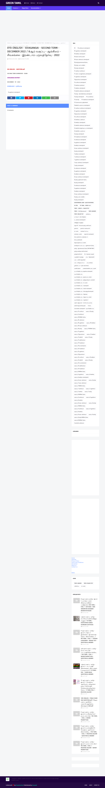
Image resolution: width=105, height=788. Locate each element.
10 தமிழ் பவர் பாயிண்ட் (79, 65)
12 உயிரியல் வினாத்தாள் (80, 116)
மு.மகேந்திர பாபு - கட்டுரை (80, 282)
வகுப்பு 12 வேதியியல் (79, 348)
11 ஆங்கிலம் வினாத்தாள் (80, 76)
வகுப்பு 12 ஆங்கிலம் (79, 351)
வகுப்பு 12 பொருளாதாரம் (80, 363)
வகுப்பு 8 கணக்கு (78, 400)
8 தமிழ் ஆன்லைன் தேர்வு (80, 179)
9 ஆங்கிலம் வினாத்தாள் (80, 188)
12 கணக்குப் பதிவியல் (79, 119)
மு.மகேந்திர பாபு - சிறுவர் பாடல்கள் (82, 297)
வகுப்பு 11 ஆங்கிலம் (79, 331)
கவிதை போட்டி (84, 231)
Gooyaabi (34, 785)
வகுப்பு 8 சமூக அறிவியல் (80, 403)
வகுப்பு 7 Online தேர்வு (79, 385)
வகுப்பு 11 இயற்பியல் (79, 334)
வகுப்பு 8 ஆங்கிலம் (91, 397)
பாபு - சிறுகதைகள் (90, 257)
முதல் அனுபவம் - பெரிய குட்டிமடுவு (83, 302)
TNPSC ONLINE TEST (78, 214)
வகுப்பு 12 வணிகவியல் (79, 365)
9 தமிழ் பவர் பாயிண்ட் (79, 197)
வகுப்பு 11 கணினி (78, 337)
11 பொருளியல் (89, 96)
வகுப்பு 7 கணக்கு (78, 391)
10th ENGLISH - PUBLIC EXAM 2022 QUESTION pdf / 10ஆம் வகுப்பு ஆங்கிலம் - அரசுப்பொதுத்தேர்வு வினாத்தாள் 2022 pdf (89, 702)
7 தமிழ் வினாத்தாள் (78, 165)
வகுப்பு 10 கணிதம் (90, 322)
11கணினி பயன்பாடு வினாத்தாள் (82, 105)
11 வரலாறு (76, 99)
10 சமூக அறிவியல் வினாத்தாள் (81, 59)
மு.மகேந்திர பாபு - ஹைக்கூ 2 (81, 300)
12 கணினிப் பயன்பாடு (79, 131)
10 (74, 48)
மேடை (89, 305)
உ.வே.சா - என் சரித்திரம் (80, 217)
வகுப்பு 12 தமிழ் (89, 311)
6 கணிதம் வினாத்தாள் (79, 145)
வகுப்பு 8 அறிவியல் (79, 397)
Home (26, 3)
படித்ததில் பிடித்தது (78, 257)
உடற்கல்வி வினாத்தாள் (79, 219)
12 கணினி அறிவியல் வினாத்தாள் (82, 125)
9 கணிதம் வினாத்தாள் (79, 191)
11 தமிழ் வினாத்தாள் (79, 96)
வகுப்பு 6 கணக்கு (90, 374)
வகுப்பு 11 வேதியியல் (79, 343)
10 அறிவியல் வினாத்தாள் (84, 48)
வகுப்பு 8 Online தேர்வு (79, 394)
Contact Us (96, 785)
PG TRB (76, 205)
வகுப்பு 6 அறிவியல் (79, 314)
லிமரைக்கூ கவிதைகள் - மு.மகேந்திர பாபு (84, 308)
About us (74, 565)
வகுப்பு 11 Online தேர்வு (89, 328)
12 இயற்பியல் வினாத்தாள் (80, 114)
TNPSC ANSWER (92, 211)
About (33, 3)
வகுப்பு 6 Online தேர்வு (79, 371)
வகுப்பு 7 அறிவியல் (79, 388)
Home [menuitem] (8, 8)
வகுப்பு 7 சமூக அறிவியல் (80, 383)
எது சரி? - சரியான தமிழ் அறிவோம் (82, 225)
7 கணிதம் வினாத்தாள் (79, 154)
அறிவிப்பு (88, 214)
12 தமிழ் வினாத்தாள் (79, 134)
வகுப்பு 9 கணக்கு (78, 411)
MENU (73, 573)
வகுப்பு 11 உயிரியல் (79, 311)
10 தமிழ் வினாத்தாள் (79, 68)
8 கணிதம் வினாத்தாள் (79, 174)
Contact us (74, 567)
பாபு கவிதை (90, 262)
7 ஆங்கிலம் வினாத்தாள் (80, 159)
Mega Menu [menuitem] (25, 8)
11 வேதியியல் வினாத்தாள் (87, 99)
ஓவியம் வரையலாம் (85, 228)
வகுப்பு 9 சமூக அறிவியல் (80, 414)
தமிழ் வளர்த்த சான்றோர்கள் (81, 251)
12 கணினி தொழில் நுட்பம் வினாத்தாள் (83, 128)
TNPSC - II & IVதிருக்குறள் (80, 211)
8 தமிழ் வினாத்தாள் (79, 182)
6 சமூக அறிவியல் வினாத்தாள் (81, 148)
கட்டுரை (76, 231)
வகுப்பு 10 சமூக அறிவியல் (80, 325)
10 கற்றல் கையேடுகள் (79, 56)
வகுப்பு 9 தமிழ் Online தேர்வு (81, 417)
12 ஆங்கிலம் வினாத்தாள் (80, 111)
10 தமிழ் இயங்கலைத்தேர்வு (80, 62)
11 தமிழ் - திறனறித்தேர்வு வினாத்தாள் (83, 93)
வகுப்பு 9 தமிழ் (92, 414)
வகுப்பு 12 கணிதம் (90, 357)
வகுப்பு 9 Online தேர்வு (79, 405)
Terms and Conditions (78, 562)
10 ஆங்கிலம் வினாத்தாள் (80, 51)
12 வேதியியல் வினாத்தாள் (80, 136)
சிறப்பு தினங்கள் (78, 239)
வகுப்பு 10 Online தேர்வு (80, 317)
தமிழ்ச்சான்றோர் (78, 254)
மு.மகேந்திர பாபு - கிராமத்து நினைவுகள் (83, 291)
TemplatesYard (19, 785)
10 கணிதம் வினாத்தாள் (79, 53)
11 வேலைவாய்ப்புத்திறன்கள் (81, 102)
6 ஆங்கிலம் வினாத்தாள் (80, 142)
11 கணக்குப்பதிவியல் (79, 85)
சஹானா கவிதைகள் (89, 234)
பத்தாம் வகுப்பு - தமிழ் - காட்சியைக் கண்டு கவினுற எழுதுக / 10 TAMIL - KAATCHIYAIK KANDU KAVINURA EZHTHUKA (89, 620)
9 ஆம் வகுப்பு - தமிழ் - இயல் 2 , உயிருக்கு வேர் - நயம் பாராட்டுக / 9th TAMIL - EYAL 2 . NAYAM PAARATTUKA (89, 716)
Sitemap (74, 559)
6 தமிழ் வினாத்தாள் (79, 151)
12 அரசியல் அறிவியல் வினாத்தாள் (82, 108)
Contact (40, 3)
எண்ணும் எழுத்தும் (78, 222)
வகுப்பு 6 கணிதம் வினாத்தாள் (81, 377)
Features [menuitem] (15, 8)
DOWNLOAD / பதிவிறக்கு (14, 86)
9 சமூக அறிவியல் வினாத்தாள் (81, 194)
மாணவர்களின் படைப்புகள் (89, 268)
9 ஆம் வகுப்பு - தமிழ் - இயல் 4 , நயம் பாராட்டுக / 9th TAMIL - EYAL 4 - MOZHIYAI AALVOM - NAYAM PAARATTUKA (89, 745)
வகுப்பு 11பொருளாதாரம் (80, 345)
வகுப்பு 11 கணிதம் (91, 334)
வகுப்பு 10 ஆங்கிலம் (79, 322)
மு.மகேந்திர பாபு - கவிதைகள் (81, 285)
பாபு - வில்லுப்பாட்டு (79, 262)
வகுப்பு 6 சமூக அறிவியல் (80, 380)
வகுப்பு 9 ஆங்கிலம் (90, 408)
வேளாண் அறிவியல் (79, 423)
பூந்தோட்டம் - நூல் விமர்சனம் (81, 265)
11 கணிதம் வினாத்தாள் (79, 88)
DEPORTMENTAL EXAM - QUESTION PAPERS (84, 202)
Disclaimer (74, 564)
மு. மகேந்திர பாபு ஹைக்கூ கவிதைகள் (83, 271)
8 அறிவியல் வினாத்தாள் (80, 168)
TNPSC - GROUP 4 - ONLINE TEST (81, 208)
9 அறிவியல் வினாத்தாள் (80, 185)
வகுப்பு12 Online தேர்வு (79, 420)
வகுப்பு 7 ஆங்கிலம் (90, 388)
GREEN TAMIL (13, 3)
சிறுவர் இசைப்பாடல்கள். (80, 242)
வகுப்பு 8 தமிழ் (92, 403)
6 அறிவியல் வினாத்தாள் (80, 139)
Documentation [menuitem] (35, 8)
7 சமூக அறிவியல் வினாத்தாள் (81, 162)
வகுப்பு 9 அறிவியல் (79, 408)
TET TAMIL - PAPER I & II (85, 205)
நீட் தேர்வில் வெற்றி (89, 254)
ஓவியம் (76, 228)
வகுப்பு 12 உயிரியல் (79, 357)
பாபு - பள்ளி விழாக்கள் (79, 259)
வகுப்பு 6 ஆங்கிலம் (79, 374)
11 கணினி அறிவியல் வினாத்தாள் (82, 91)
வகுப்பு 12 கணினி (78, 360)
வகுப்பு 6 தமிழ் (92, 380)
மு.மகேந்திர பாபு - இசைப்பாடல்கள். (83, 277)
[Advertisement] (52, 26)
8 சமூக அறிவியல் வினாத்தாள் (81, 176)
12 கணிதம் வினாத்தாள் (79, 122)
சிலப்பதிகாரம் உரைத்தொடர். (81, 237)
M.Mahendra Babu (13, 59)
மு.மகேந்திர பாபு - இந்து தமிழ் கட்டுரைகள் (84, 280)
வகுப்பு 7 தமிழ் (88, 391)
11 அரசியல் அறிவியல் (79, 71)
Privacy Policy (75, 561)
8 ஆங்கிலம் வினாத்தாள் (17, 43)
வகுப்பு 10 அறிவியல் (79, 320)
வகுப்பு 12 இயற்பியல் (79, 354)
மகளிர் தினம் (77, 268)
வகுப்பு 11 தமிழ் (88, 337)
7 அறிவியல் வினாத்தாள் (80, 156)
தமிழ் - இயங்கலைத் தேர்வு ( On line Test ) (84, 248)
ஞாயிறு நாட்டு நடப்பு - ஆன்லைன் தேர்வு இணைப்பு (84, 246)
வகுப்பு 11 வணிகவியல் (79, 340)
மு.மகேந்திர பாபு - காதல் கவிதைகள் (83, 288)
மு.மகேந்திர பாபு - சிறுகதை (80, 294)
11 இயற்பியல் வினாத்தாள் (80, 79)
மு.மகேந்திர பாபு (78, 274)
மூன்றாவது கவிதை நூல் (80, 305)
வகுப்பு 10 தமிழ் (78, 328)
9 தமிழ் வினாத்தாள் (79, 199)
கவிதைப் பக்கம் (78, 234)
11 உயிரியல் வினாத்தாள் (80, 82)
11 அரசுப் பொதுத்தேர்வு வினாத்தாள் (82, 73)
